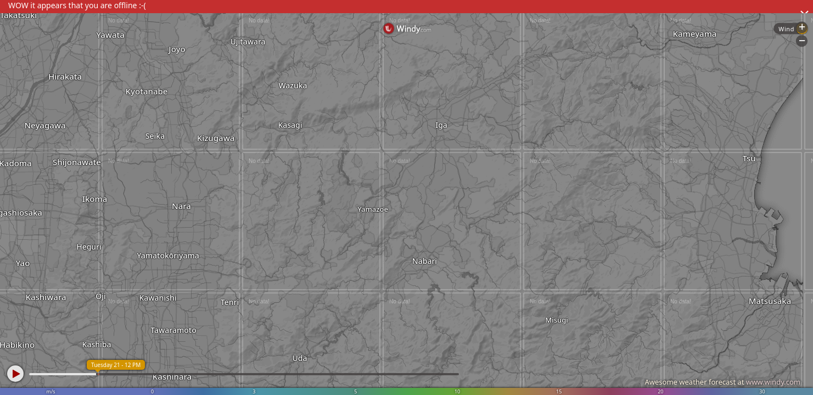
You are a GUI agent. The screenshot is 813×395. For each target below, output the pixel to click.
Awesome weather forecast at (722, 382)
